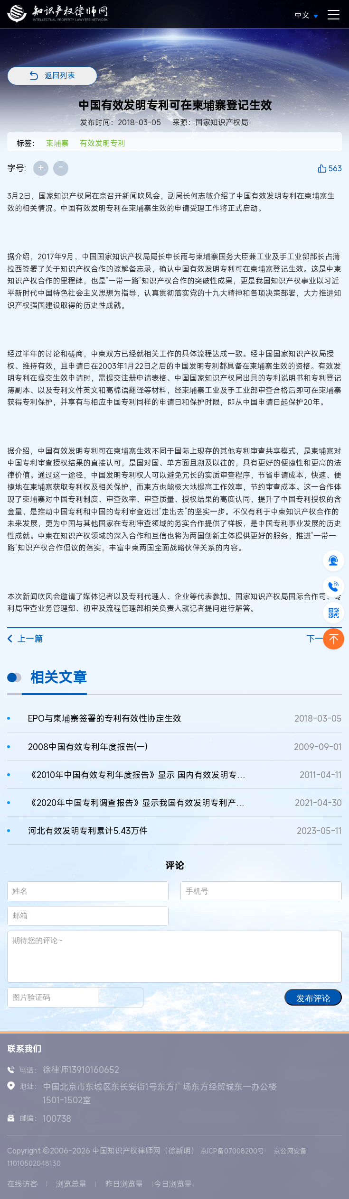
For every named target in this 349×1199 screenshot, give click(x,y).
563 (335, 168)
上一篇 (25, 638)
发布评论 (313, 998)
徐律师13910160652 (81, 1069)
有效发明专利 (102, 143)
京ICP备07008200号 (232, 1150)
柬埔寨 (57, 143)
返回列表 (60, 75)
